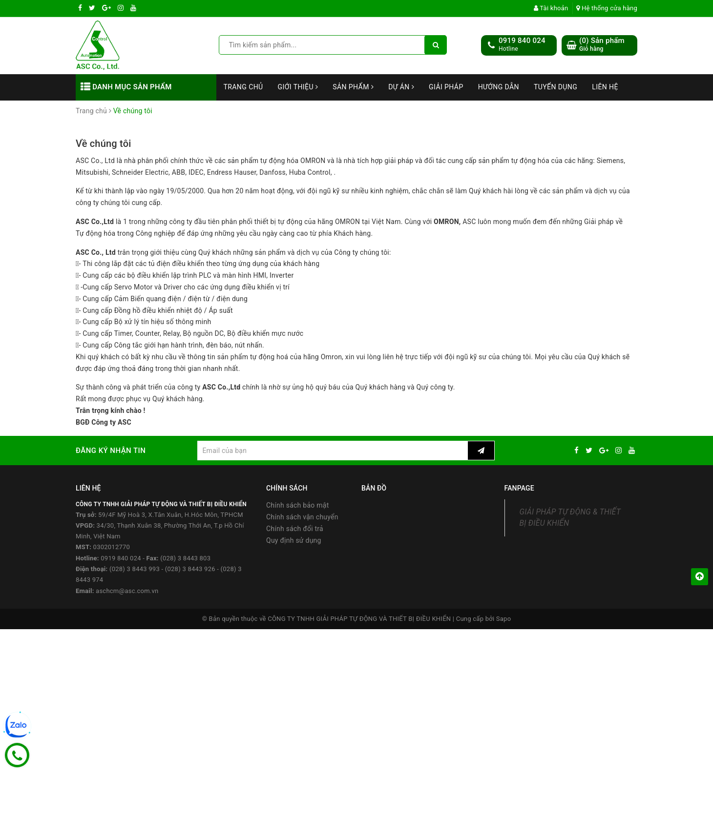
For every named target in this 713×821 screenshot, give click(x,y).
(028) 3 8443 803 (185, 558)
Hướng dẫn (498, 87)
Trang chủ (243, 87)
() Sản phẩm (602, 44)
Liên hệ (605, 87)
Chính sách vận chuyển (302, 517)
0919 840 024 (522, 40)
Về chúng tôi (103, 143)
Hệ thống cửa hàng (606, 8)
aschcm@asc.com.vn (127, 591)
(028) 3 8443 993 (134, 569)
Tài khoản (551, 8)
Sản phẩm (353, 87)
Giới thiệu (298, 87)
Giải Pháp (446, 87)
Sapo (503, 618)
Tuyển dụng (555, 87)
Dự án (401, 87)
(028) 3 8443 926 (190, 569)
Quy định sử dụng (293, 540)
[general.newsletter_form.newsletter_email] (332, 450)
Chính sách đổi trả (294, 529)
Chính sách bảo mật (297, 505)
